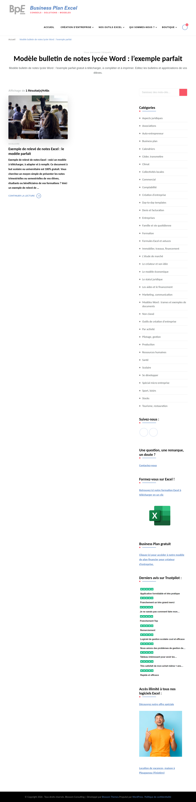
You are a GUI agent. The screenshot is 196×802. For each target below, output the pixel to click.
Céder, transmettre (152, 156)
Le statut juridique (152, 279)
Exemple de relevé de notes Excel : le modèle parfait (36, 151)
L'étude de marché (152, 256)
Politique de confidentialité (157, 796)
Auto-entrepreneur (153, 133)
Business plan (149, 141)
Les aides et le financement (157, 287)
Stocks (145, 398)
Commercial (149, 179)
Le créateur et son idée (155, 264)
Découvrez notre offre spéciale (156, 704)
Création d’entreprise (76, 27)
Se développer (150, 375)
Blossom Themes (110, 796)
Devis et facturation (153, 210)
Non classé (148, 314)
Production (148, 344)
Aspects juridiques (152, 118)
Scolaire (14, 144)
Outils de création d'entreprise (159, 321)
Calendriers (148, 149)
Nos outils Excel (110, 27)
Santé (145, 360)
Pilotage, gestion (151, 337)
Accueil (49, 27)
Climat (145, 164)
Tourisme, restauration (155, 406)
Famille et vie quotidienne (156, 225)
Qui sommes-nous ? (142, 27)
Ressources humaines (154, 352)
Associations (149, 126)
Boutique (168, 27)
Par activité (148, 329)
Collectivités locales (153, 172)
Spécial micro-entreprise (156, 383)
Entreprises (148, 218)
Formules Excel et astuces (156, 241)
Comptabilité (149, 187)
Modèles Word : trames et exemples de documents (164, 304)
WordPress (137, 796)
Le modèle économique (155, 271)
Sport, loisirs (149, 390)
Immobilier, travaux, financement (160, 248)
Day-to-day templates (154, 202)
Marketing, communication (157, 294)
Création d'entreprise (154, 195)
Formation (148, 233)
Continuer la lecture (21, 195)
